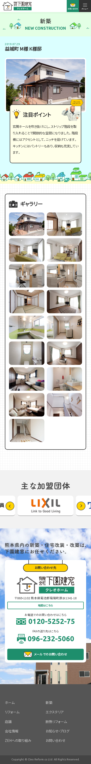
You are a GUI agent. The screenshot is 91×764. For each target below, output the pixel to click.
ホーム (10, 702)
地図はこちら (45, 605)
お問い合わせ (55, 740)
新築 (49, 702)
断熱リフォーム (56, 721)
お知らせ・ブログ (57, 731)
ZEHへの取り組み (18, 740)
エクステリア (55, 711)
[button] (81, 506)
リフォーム (12, 711)
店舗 (8, 721)
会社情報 (11, 731)
